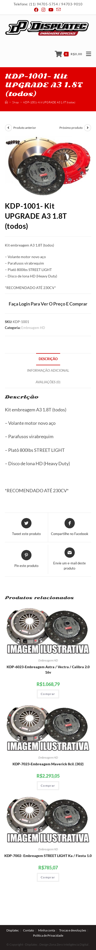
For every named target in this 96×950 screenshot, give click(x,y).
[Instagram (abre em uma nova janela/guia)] (43, 9)
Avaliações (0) (48, 382)
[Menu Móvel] (86, 54)
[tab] (48, 359)
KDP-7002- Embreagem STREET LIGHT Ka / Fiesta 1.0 (48, 855)
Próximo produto (71, 128)
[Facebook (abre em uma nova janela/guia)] (37, 9)
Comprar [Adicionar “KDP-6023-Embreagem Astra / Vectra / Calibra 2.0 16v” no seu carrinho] (48, 694)
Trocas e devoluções (72, 919)
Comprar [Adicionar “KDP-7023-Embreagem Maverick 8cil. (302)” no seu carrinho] (48, 785)
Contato (28, 919)
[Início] (6, 102)
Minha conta (46, 919)
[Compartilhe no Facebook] (69, 527)
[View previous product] (8, 127)
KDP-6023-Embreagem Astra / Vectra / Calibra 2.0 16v (48, 669)
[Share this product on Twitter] (26, 527)
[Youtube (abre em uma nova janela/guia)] (51, 9)
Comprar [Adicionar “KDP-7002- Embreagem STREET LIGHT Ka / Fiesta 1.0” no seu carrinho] (48, 877)
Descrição (48, 359)
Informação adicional (48, 370)
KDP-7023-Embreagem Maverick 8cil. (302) (48, 764)
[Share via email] (69, 559)
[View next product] (87, 127)
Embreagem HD (33, 328)
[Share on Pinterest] (26, 559)
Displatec (12, 919)
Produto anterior (24, 128)
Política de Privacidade (48, 924)
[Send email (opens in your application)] (58, 9)
